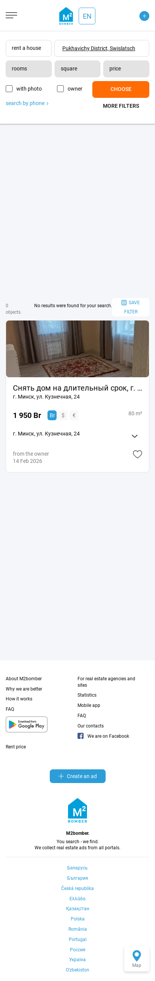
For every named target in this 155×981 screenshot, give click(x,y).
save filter (131, 307)
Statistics (87, 695)
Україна (77, 959)
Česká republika (77, 888)
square (69, 68)
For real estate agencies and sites (106, 682)
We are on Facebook (103, 736)
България (77, 878)
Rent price (16, 747)
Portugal (78, 939)
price (115, 68)
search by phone (27, 103)
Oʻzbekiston (77, 970)
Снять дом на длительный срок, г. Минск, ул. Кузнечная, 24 (77, 388)
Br (52, 415)
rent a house (26, 48)
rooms (19, 68)
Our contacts (91, 726)
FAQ (10, 709)
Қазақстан (77, 908)
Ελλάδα (77, 898)
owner (75, 89)
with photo (29, 89)
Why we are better (24, 689)
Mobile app (89, 705)
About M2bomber (24, 678)
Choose (121, 89)
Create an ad (78, 776)
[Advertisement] (77, 211)
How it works (19, 699)
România (77, 929)
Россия (77, 949)
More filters (121, 106)
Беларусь (77, 868)
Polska (78, 919)
